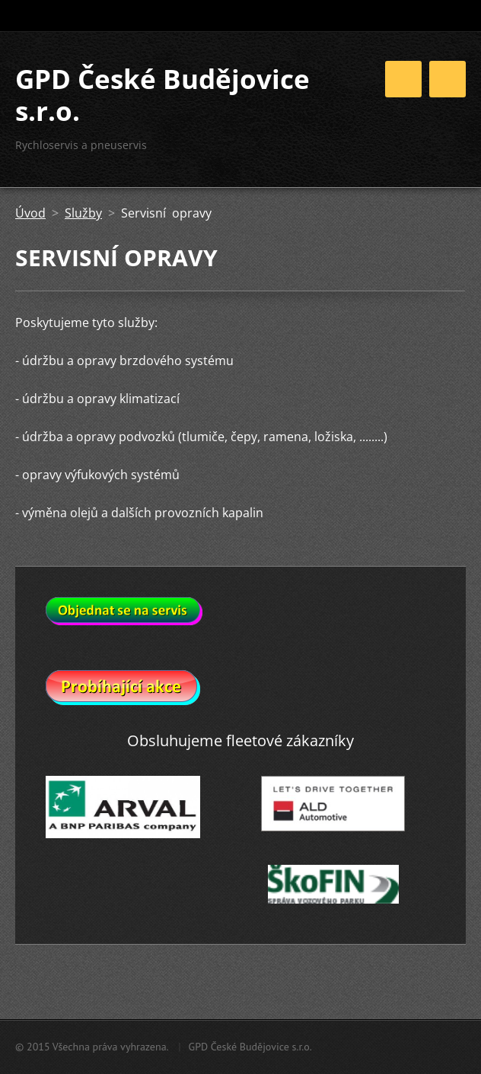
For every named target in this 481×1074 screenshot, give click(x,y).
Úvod (30, 213)
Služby (83, 213)
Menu (447, 79)
